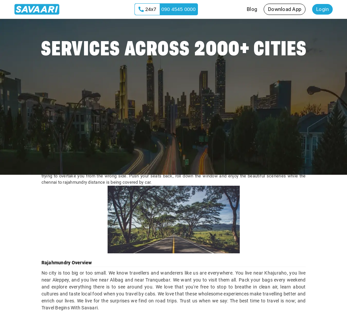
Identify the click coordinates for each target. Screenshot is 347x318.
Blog (252, 9)
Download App (284, 9)
